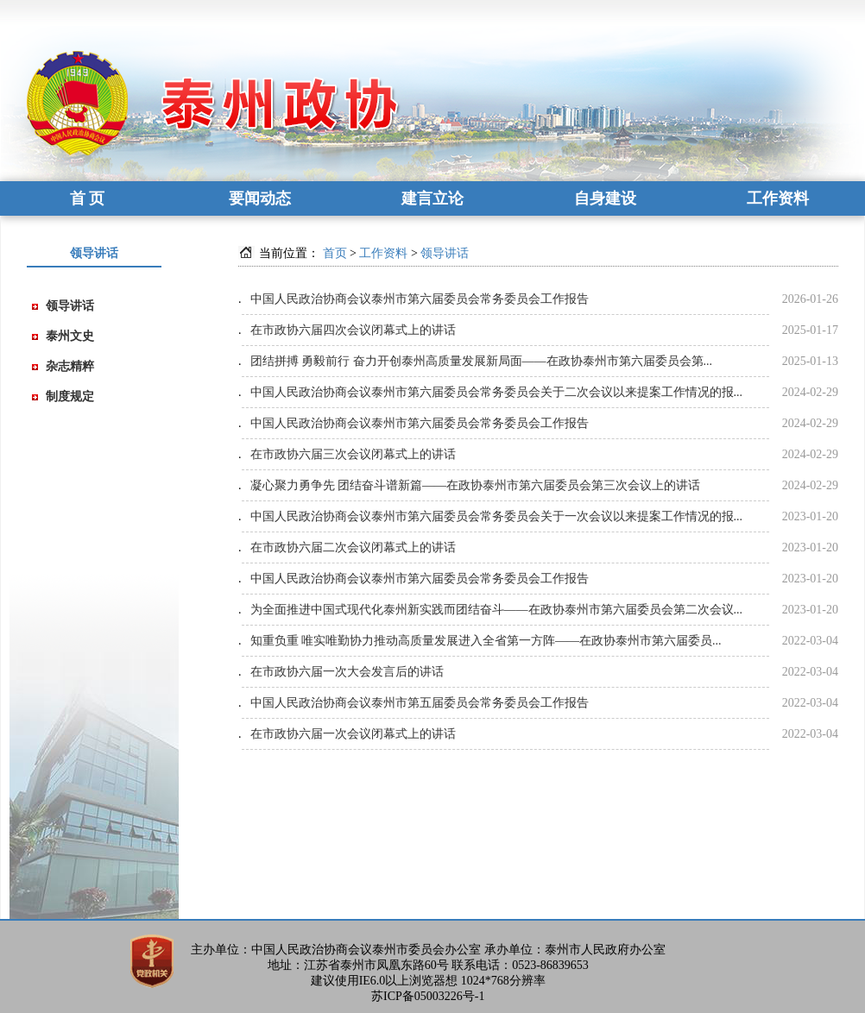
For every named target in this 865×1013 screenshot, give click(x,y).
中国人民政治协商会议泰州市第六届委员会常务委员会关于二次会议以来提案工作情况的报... (496, 392)
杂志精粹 (70, 366)
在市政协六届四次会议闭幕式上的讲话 (353, 330)
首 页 (87, 198)
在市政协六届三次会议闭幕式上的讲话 (353, 454)
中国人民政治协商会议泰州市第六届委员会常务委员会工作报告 (419, 299)
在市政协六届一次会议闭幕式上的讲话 (353, 733)
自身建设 (605, 198)
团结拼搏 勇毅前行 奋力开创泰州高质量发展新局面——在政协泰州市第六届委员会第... (481, 361)
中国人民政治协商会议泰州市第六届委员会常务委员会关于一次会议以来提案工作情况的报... (496, 516)
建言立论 (432, 198)
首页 (335, 253)
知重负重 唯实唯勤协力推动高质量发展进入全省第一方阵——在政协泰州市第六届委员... (486, 640)
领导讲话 (70, 305)
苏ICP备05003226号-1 (427, 996)
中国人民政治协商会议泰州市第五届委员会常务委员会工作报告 (419, 702)
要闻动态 (260, 198)
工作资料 (778, 198)
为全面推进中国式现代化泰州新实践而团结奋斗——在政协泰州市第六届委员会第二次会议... (496, 609)
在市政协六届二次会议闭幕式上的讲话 (353, 547)
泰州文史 (70, 336)
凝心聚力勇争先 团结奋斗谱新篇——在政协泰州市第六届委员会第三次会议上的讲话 (475, 485)
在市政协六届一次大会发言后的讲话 (347, 671)
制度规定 (70, 396)
